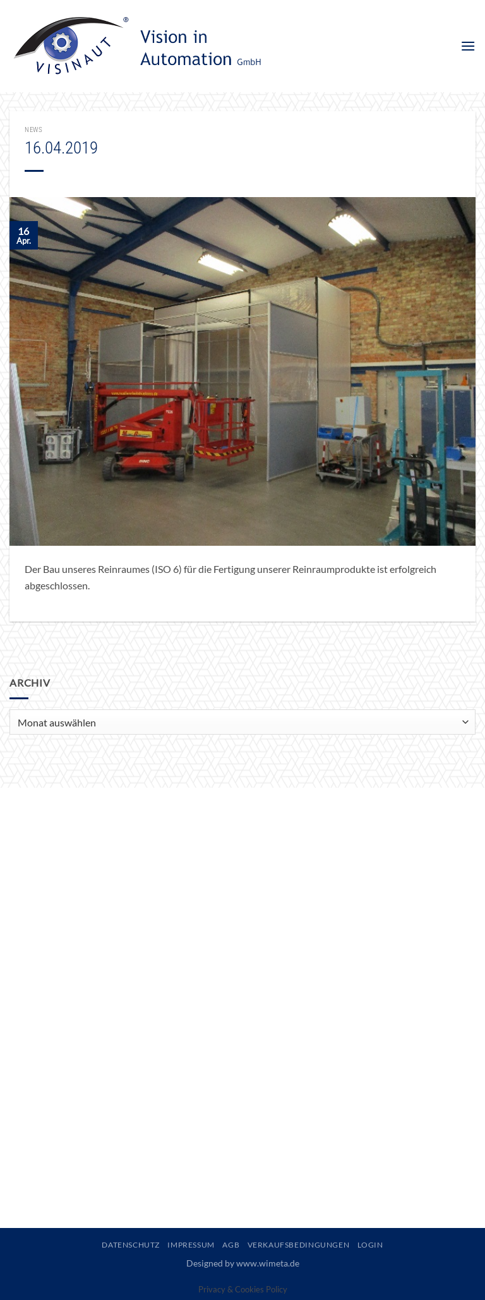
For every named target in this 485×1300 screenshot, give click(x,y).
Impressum (191, 1244)
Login (370, 1244)
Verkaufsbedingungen (299, 1244)
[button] (468, 45)
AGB (230, 1244)
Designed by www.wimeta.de (242, 1263)
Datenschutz (131, 1244)
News (33, 130)
